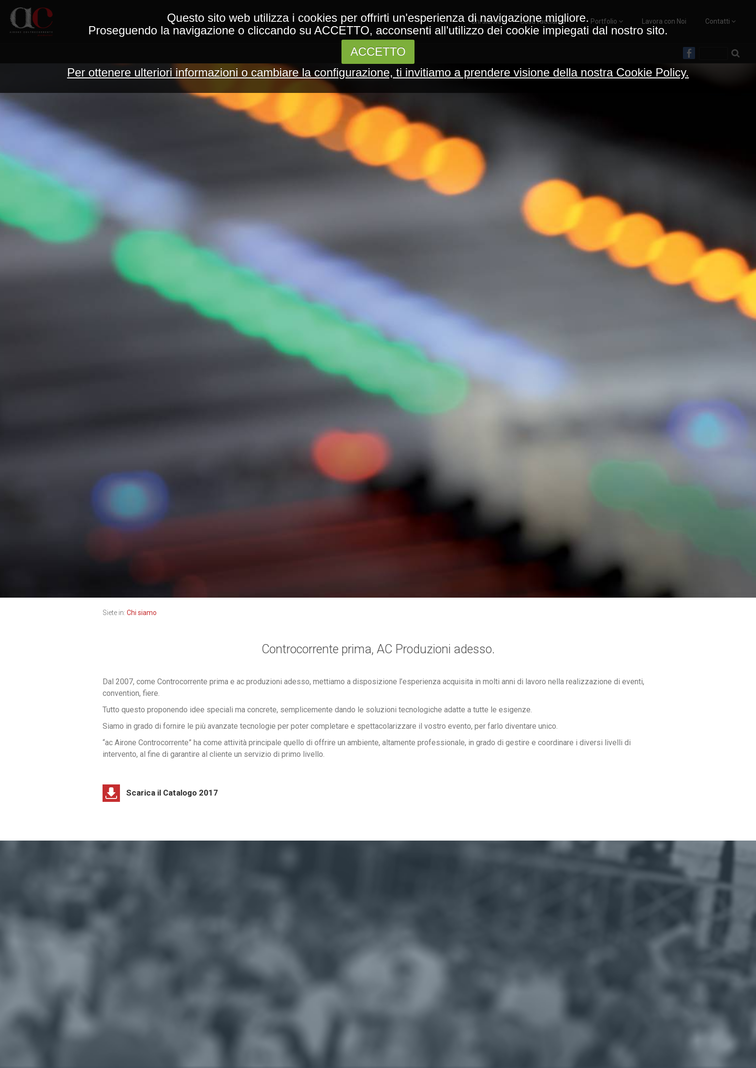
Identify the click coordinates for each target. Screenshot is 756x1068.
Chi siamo (142, 613)
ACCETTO (377, 51)
